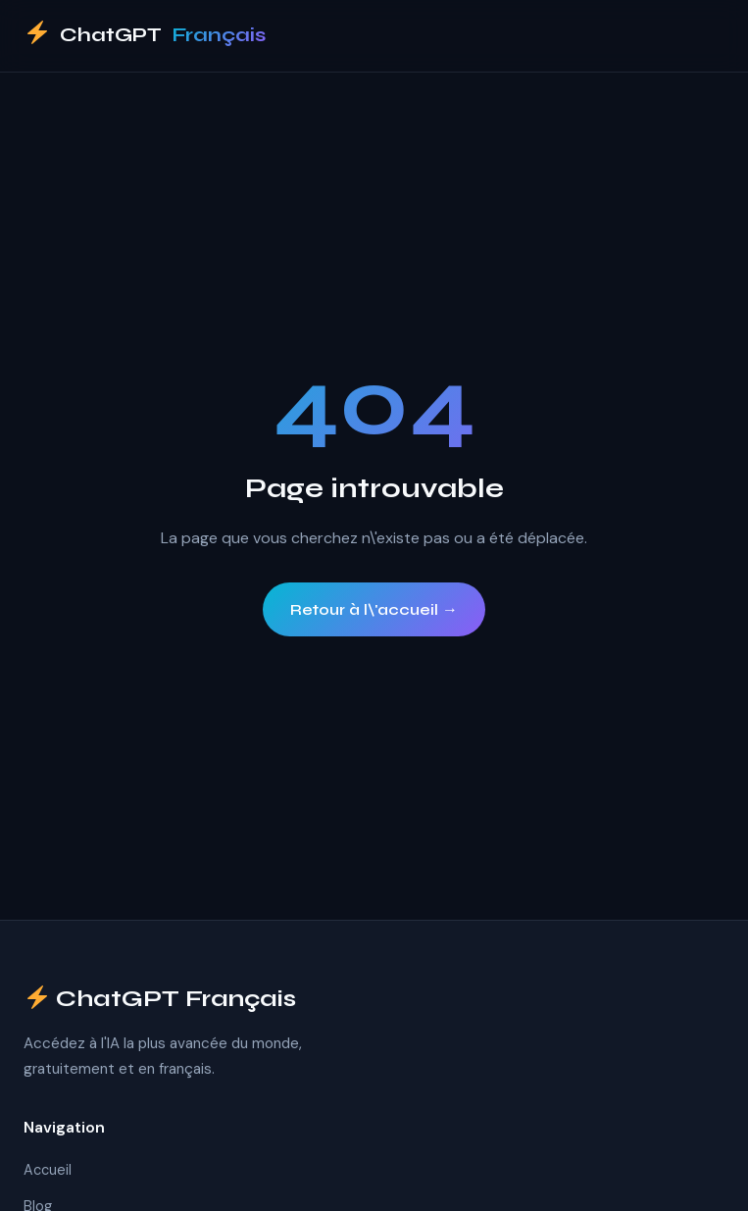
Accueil (48, 1170)
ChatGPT (145, 36)
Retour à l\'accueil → (374, 609)
